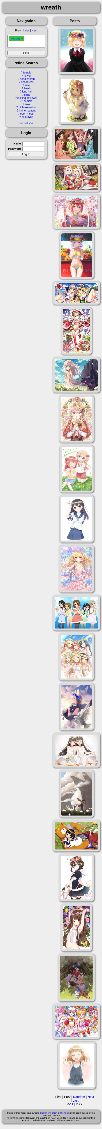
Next (34, 30)
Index (26, 30)
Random (79, 1097)
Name (17, 143)
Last (76, 1100)
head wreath (27, 79)
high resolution (27, 107)
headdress (27, 82)
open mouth (27, 113)
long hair (27, 91)
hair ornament (27, 110)
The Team (65, 1113)
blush (27, 88)
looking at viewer (27, 98)
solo (27, 104)
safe (27, 85)
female (27, 72)
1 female (27, 101)
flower (27, 75)
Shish (54, 1113)
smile (27, 94)
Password (14, 148)
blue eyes (27, 117)
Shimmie (44, 1113)
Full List (23, 123)
